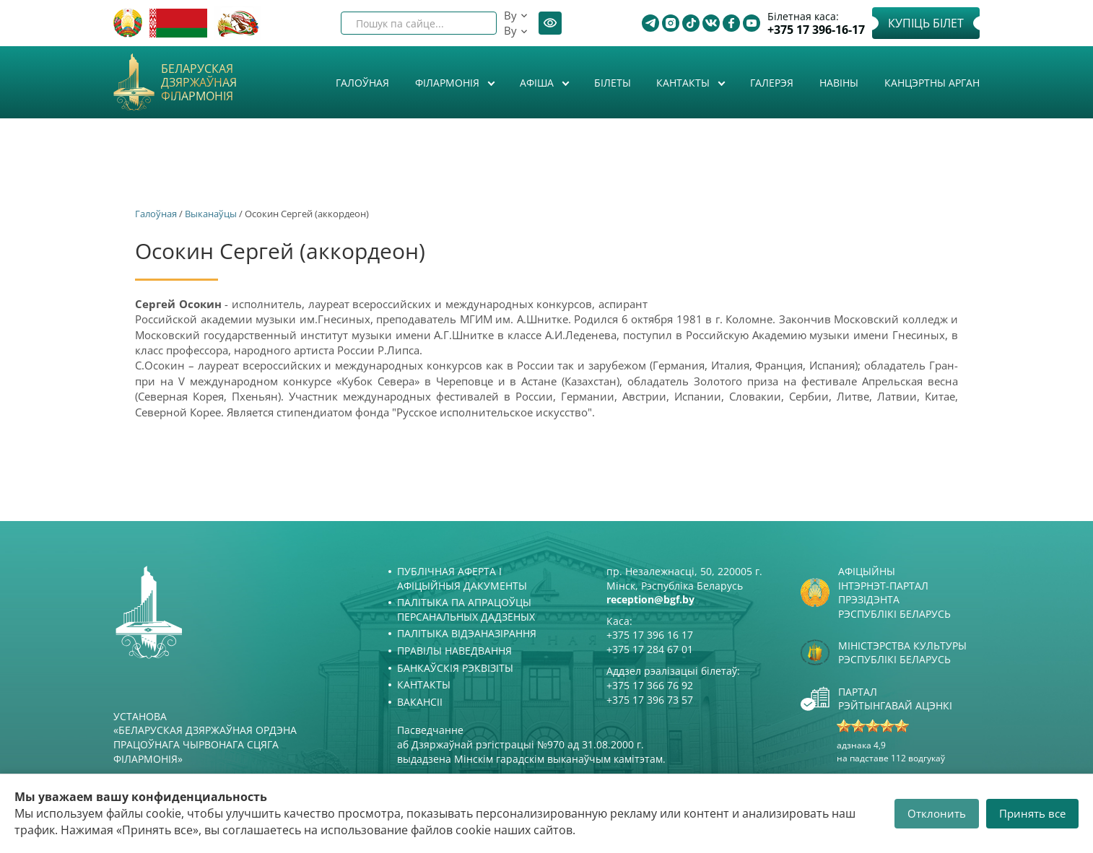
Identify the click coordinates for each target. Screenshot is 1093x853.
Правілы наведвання (454, 650)
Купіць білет (926, 23)
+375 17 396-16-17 (816, 30)
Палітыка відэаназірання (466, 633)
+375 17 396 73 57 (649, 700)
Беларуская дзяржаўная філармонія (199, 83)
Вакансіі (420, 702)
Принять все (1032, 813)
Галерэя (771, 82)
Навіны (838, 82)
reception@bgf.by (650, 599)
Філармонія (448, 82)
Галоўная (362, 82)
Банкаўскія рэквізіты (455, 668)
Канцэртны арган (932, 82)
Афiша (538, 82)
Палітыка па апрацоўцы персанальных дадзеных (466, 609)
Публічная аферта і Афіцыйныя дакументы (462, 578)
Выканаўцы (211, 213)
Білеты (612, 82)
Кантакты (684, 82)
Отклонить (936, 813)
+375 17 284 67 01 (649, 649)
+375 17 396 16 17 (649, 635)
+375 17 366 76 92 (649, 685)
